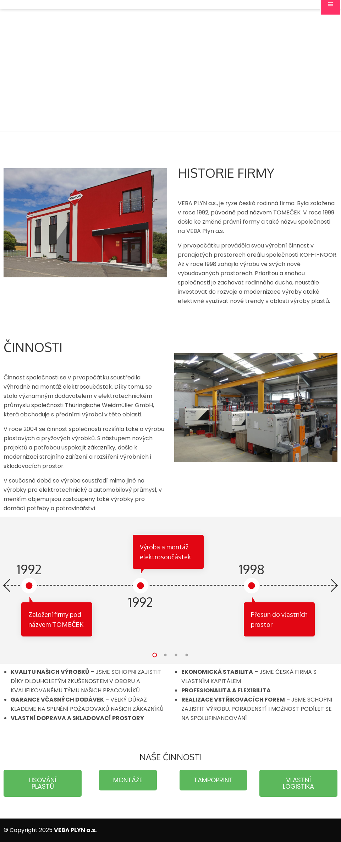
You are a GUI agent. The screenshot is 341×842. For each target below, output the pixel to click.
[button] (154, 655)
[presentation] (7, 586)
